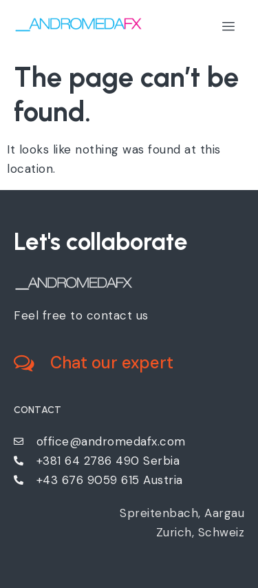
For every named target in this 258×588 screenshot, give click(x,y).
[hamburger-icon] (228, 26)
